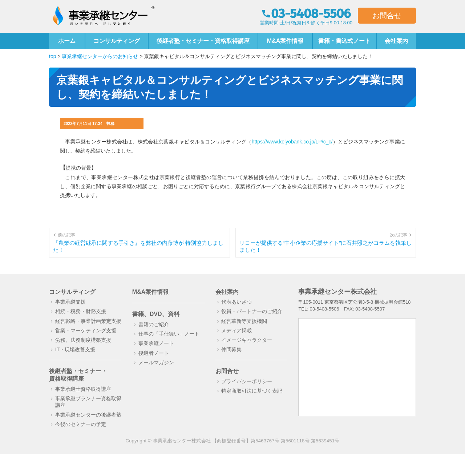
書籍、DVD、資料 (155, 314)
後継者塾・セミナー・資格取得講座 (203, 41)
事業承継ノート (156, 343)
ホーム (67, 41)
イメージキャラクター (246, 340)
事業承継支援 (70, 302)
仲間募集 (231, 349)
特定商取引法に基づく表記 (251, 391)
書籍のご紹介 (153, 324)
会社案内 (396, 41)
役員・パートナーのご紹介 (251, 311)
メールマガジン (156, 362)
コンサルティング (116, 41)
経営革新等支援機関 (244, 321)
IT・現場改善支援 (75, 349)
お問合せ (386, 16)
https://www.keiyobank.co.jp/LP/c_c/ (292, 142)
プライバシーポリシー (246, 381)
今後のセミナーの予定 (80, 424)
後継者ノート (153, 353)
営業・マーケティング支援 (85, 330)
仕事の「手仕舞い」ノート (168, 334)
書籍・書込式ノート (344, 41)
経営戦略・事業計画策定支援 (88, 321)
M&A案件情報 (285, 41)
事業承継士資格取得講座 (83, 389)
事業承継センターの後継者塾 (88, 415)
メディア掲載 (236, 330)
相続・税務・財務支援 (80, 311)
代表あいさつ (236, 302)
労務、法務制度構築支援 (83, 340)
